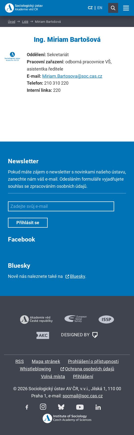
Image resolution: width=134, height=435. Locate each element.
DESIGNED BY (79, 335)
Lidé (25, 22)
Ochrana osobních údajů (89, 368)
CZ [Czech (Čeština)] (90, 7)
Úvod (11, 22)
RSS (19, 361)
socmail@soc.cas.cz (83, 395)
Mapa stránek (46, 361)
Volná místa (53, 376)
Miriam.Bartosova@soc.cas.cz (72, 76)
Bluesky (77, 276)
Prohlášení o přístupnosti (93, 361)
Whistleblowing (35, 368)
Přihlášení (83, 376)
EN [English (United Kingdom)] (99, 7)
